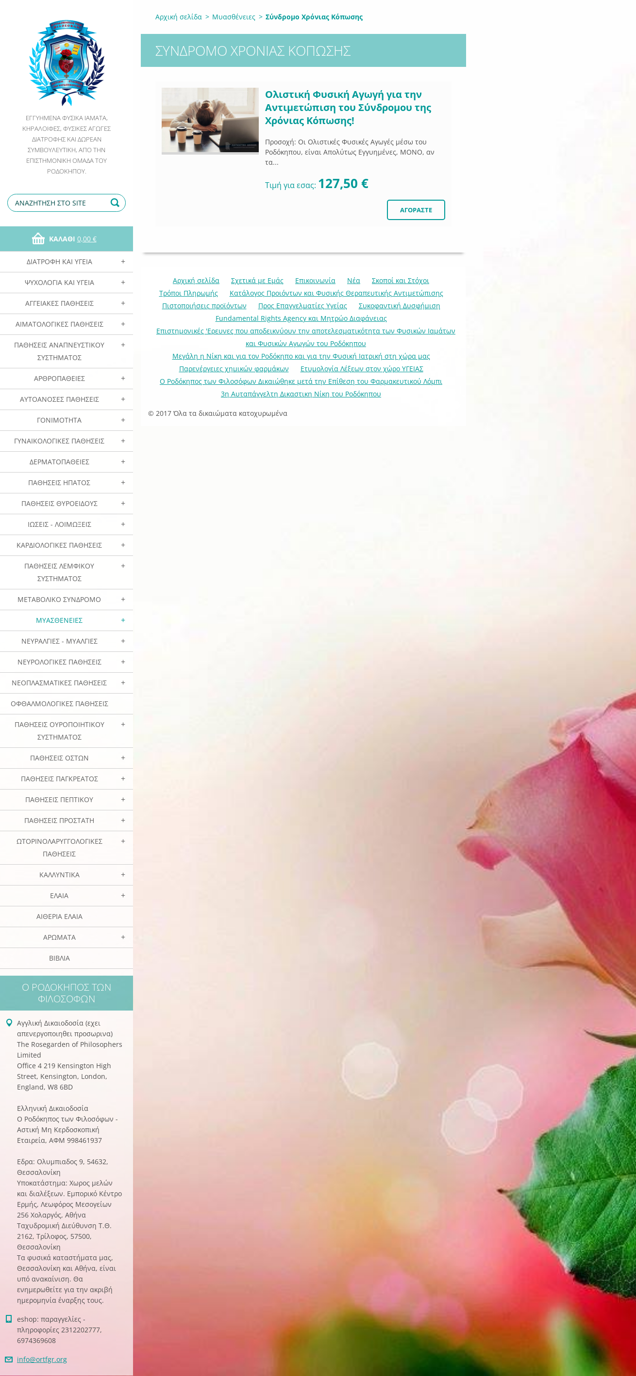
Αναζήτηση (116, 203)
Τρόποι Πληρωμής (188, 293)
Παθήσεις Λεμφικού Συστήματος (59, 572)
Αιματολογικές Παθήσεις (59, 324)
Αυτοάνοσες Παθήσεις (59, 399)
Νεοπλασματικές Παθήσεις (59, 682)
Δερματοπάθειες (59, 461)
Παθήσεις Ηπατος (59, 482)
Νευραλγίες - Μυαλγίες (59, 641)
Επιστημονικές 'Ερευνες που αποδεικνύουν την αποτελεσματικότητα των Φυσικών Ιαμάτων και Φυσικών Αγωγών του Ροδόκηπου (305, 337)
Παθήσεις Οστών (59, 757)
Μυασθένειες (59, 620)
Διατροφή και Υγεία (59, 261)
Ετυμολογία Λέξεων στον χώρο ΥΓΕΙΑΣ (362, 368)
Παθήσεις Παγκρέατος (59, 778)
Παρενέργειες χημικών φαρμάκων (234, 368)
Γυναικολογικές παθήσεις (59, 440)
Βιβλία (59, 958)
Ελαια (59, 895)
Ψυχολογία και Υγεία (59, 282)
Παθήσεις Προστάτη (59, 820)
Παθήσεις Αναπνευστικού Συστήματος (59, 351)
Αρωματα (59, 937)
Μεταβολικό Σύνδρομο (59, 599)
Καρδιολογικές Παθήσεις (59, 545)
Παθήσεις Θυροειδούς (59, 503)
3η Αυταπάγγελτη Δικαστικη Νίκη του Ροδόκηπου (301, 393)
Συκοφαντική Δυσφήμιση (399, 305)
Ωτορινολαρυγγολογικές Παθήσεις (59, 847)
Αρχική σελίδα (178, 16)
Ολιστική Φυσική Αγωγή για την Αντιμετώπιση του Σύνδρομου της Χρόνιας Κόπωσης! (348, 107)
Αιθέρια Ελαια (59, 916)
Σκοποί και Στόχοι (400, 280)
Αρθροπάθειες (59, 378)
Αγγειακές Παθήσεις (59, 303)
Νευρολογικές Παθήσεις (59, 661)
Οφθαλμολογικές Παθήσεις (59, 703)
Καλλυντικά (59, 874)
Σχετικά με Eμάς (257, 280)
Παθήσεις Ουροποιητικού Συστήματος (59, 731)
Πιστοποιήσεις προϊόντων (204, 305)
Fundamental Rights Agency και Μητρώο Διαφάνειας (301, 318)
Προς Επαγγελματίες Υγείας (302, 305)
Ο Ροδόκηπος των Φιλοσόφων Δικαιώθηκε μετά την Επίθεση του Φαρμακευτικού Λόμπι (301, 381)
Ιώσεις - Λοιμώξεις (59, 524)
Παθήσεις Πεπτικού (59, 799)
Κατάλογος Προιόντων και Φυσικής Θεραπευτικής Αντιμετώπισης (336, 293)
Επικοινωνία (315, 280)
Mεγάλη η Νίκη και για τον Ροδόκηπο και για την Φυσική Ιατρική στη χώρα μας (301, 356)
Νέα (353, 280)
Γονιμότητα (59, 420)
